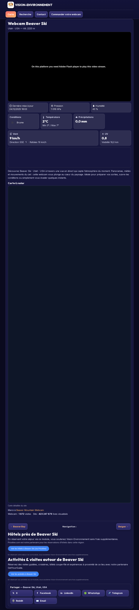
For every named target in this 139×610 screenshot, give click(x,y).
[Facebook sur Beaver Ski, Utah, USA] (45, 593)
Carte (11, 14)
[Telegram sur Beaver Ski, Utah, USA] (117, 593)
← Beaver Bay (17, 526)
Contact (41, 14)
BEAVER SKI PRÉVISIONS (69, 157)
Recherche (25, 14)
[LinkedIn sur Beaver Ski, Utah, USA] (69, 593)
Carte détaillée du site (17, 506)
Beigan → (123, 526)
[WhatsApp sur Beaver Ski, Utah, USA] (93, 593)
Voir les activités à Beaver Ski (23, 574)
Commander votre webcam (66, 14)
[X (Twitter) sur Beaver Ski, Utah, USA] (21, 593)
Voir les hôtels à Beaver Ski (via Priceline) (28, 549)
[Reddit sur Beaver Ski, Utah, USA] (21, 601)
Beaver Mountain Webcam (30, 510)
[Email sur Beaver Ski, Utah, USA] (45, 601)
